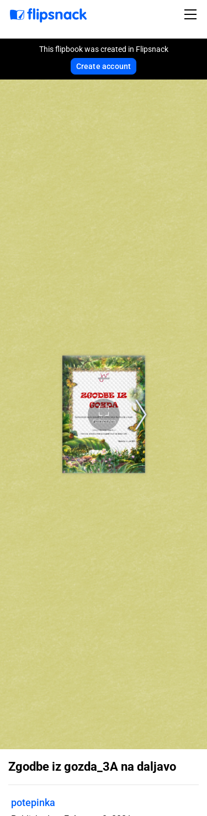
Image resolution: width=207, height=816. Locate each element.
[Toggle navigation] (192, 14)
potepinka (33, 802)
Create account (103, 66)
